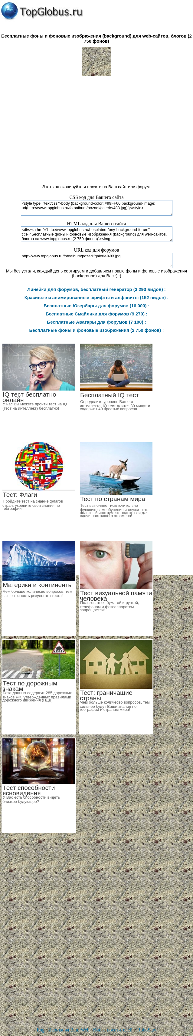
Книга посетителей (112, 1029)
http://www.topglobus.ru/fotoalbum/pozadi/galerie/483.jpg (96, 260)
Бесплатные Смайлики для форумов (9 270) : (96, 313)
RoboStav (146, 1029)
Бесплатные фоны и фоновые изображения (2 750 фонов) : (96, 330)
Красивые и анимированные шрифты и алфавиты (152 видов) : (97, 297)
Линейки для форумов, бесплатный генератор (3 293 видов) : (96, 289)
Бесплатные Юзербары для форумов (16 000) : (96, 305)
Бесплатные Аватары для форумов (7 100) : (96, 322)
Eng (40, 1029)
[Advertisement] (96, 127)
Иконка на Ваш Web (68, 1029)
